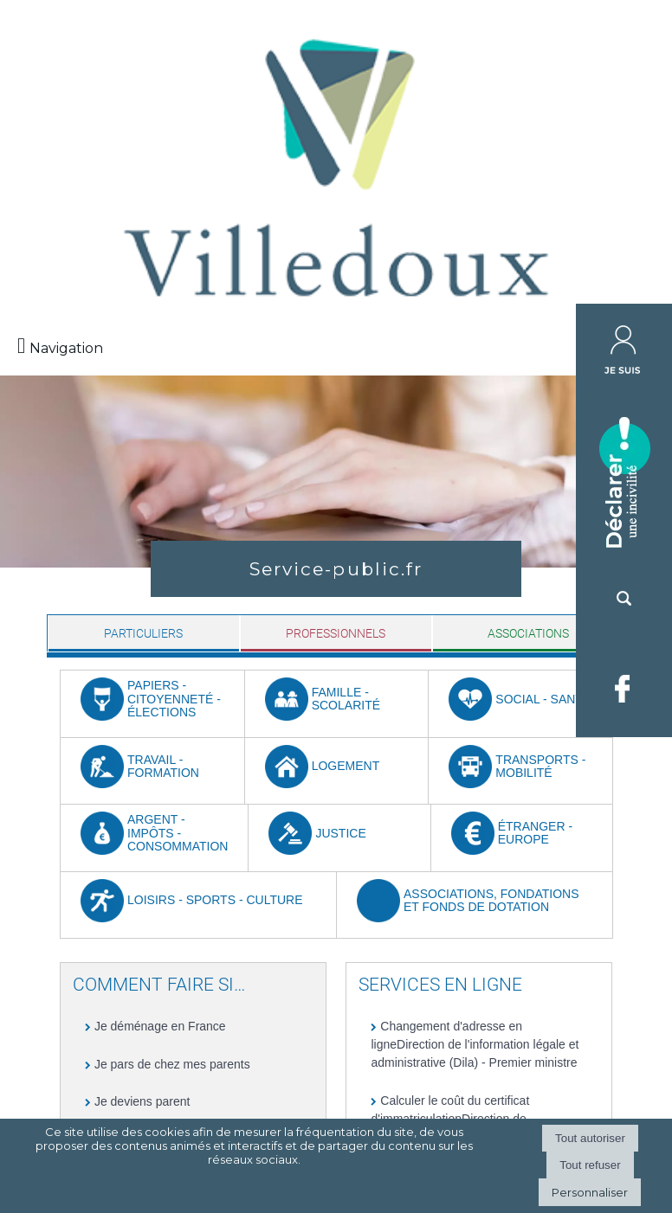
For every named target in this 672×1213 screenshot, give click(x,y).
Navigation (66, 348)
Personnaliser (590, 1192)
